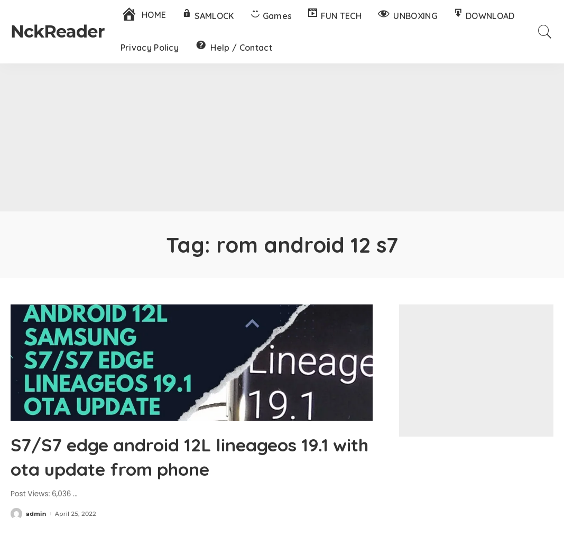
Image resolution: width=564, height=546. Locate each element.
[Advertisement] (282, 137)
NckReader (58, 31)
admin (36, 514)
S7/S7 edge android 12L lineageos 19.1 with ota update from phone (185, 455)
